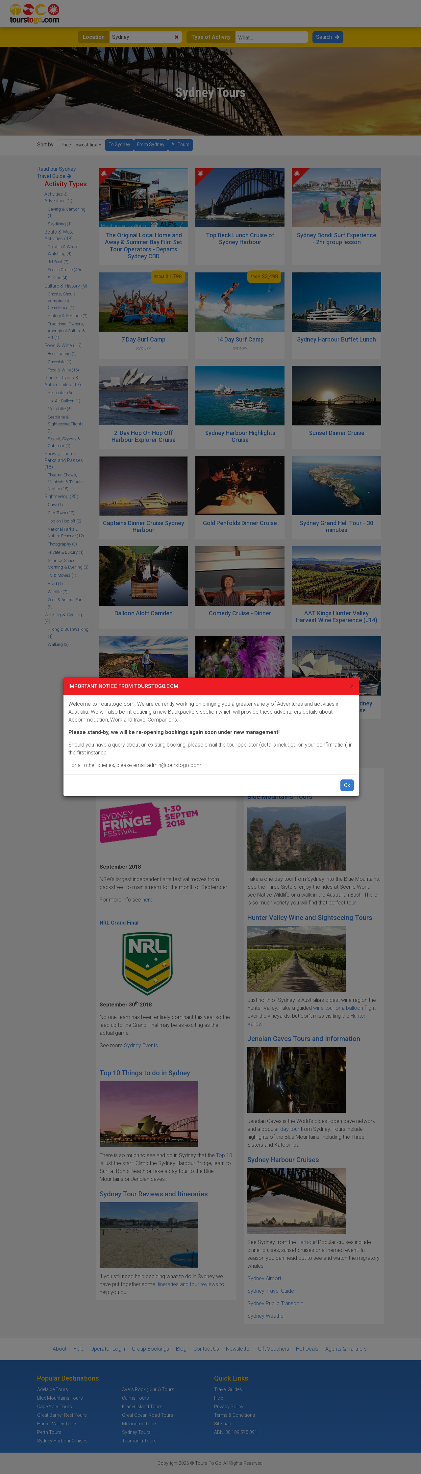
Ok (347, 785)
